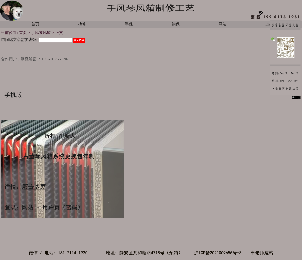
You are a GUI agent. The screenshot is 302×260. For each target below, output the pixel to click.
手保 (129, 24)
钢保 (176, 24)
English (271, 24)
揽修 (82, 24)
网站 (222, 24)
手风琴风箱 (41, 32)
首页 (35, 24)
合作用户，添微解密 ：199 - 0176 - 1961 (35, 59)
